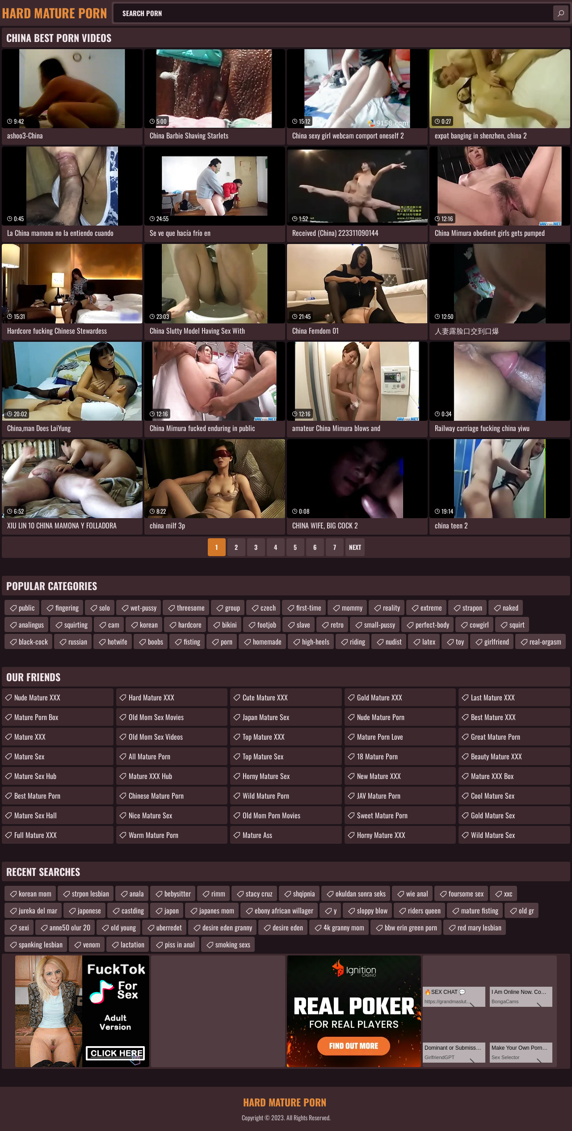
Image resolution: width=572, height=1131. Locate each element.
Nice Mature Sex (150, 815)
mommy (352, 607)
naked (510, 607)
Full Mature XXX (35, 834)
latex (428, 641)
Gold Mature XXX (379, 697)
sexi (24, 927)
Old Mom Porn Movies (271, 815)
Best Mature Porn (37, 795)
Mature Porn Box (36, 717)
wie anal (417, 893)
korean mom (35, 893)
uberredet (169, 927)
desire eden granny (227, 927)
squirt (517, 624)
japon (171, 910)
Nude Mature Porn (380, 717)
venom (91, 944)
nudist (394, 641)
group (232, 607)
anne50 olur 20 (70, 927)
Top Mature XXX (264, 736)
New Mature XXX (379, 776)
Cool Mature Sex (492, 795)
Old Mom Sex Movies (156, 717)
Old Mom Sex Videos (156, 736)
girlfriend (496, 641)
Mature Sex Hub (35, 776)
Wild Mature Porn (266, 795)
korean (149, 624)
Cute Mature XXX (265, 697)
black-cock (33, 641)
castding (133, 910)
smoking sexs (232, 944)
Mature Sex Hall (35, 815)
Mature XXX (30, 736)
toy (460, 641)
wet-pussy (143, 607)
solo (104, 607)
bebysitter (177, 893)
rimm (218, 893)
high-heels (315, 641)
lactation (132, 944)
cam (113, 624)
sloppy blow (372, 910)
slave (303, 624)
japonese (89, 910)
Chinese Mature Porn (156, 795)
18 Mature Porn (377, 756)
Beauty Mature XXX (496, 756)
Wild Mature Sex (493, 834)
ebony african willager (284, 910)
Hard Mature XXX (151, 697)
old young (123, 927)
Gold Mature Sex (493, 815)
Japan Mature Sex (266, 717)
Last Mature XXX (493, 697)
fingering (67, 607)
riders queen (424, 910)
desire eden (288, 927)
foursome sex (466, 893)
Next (355, 547)
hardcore (190, 624)
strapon (472, 607)
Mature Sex (29, 756)
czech (268, 607)
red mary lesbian (479, 927)
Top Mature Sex (263, 756)
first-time (308, 607)
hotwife (117, 641)
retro (337, 624)
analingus (31, 624)
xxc (508, 893)
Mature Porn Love (380, 736)
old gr (526, 910)
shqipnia (304, 893)
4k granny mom (344, 927)
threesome (191, 607)
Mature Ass (257, 834)
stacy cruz (259, 893)
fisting (192, 641)
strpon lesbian (90, 893)
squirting (76, 624)
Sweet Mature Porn (382, 815)
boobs (155, 641)
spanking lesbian (41, 944)
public (27, 607)
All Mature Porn (149, 756)
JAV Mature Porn (378, 795)
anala (137, 893)
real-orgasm (545, 641)
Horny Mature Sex (266, 776)
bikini (229, 624)
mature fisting (479, 910)
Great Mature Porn (495, 736)
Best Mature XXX (493, 717)
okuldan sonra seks (361, 893)
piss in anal (180, 944)
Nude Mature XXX (37, 697)
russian (77, 641)
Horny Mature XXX (381, 834)
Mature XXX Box (492, 776)
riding (357, 641)
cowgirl (479, 624)
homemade (267, 641)
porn (226, 641)
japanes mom (216, 910)
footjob (266, 624)
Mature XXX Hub (150, 776)
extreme (431, 607)
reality (391, 607)
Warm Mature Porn (153, 834)
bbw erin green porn (411, 927)
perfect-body (432, 624)
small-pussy (379, 624)
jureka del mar (38, 910)
